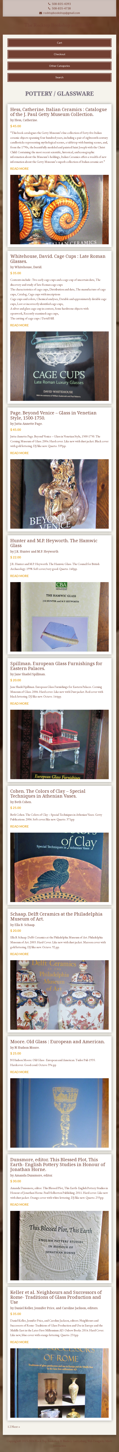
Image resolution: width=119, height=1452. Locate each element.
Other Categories (59, 65)
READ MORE (19, 169)
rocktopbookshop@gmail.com (59, 12)
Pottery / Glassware (59, 93)
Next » (16, 1427)
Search (59, 77)
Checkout (59, 54)
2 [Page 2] (10, 1427)
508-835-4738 (59, 8)
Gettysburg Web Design (87, 1441)
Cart (59, 42)
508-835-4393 (59, 3)
